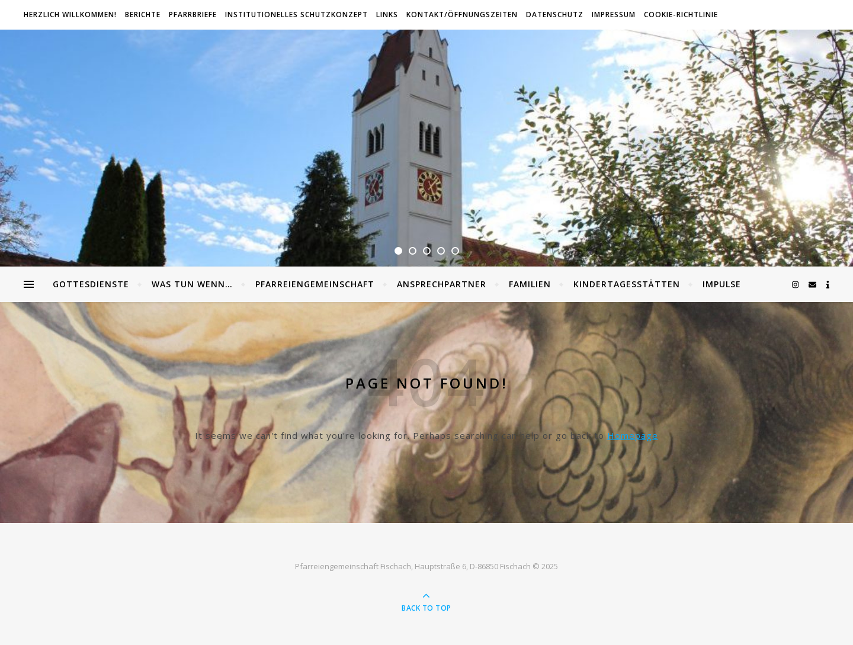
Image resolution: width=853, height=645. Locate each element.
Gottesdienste (91, 284)
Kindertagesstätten (626, 284)
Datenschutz (554, 14)
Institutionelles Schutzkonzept (296, 14)
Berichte (143, 14)
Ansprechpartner (441, 284)
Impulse (722, 284)
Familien (530, 284)
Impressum (614, 14)
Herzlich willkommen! (70, 14)
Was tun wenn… (192, 284)
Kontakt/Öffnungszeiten (462, 14)
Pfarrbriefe (193, 14)
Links (387, 14)
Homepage (632, 435)
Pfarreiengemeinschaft (314, 284)
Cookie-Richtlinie (681, 14)
